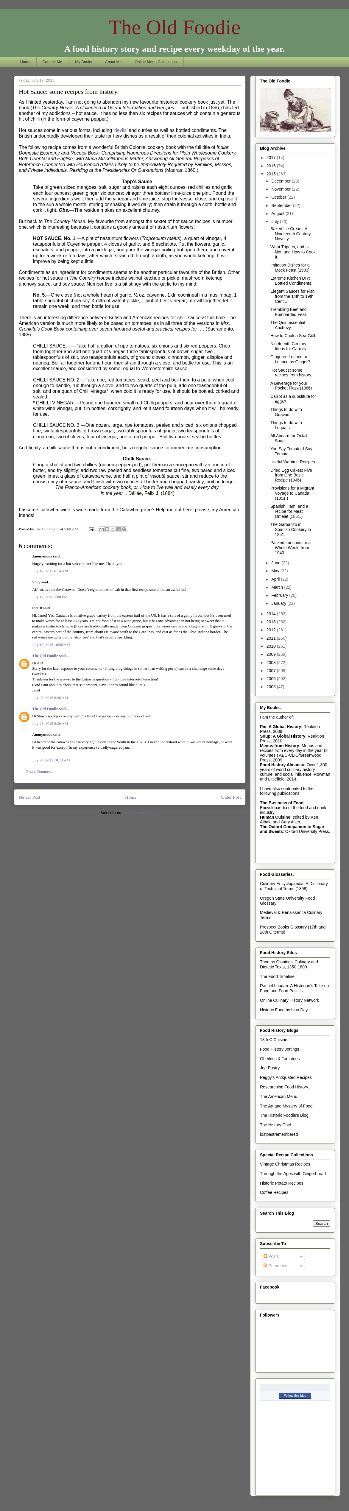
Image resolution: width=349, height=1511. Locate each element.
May (275, 570)
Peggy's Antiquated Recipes (286, 1077)
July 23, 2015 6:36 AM (50, 697)
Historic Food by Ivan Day (284, 1009)
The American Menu (278, 1096)
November (281, 189)
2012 (272, 629)
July (275, 221)
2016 (272, 165)
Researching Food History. (284, 1087)
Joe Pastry (270, 1068)
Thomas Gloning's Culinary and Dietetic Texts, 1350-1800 (289, 964)
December (281, 181)
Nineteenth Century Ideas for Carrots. (288, 346)
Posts (271, 1256)
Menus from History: (280, 745)
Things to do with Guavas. (286, 412)
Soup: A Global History (282, 736)
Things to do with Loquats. (286, 425)
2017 (272, 157)
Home (25, 62)
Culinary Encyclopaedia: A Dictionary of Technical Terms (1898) (294, 886)
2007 (272, 670)
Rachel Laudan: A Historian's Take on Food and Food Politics (294, 988)
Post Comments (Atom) (140, 812)
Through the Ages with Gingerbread (293, 1173)
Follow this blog (295, 1395)
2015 (272, 174)
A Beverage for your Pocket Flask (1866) (291, 386)
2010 (272, 646)
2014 (272, 613)
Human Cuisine (275, 817)
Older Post (231, 797)
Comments (276, 1265)
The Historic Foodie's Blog (284, 1115)
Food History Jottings (279, 1049)
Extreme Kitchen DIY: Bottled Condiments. (291, 281)
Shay (36, 582)
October (279, 197)
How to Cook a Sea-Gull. (293, 335)
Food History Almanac (282, 764)
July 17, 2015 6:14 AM (50, 571)
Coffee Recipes (274, 1192)
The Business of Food (281, 802)
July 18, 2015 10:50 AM (51, 644)
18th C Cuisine (273, 1039)
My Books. (84, 62)
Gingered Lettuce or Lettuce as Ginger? (290, 359)
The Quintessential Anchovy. (287, 325)
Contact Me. (52, 62)
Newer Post (29, 797)
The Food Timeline (277, 976)
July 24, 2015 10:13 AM (51, 760)
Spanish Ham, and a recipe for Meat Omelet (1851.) (289, 511)
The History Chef (275, 1124)
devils (120, 130)
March (277, 587)
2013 (272, 621)
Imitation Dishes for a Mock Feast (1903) (290, 267)
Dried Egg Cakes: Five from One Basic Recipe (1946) (291, 475)
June (276, 562)
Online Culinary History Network (289, 1000)
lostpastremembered (279, 1134)
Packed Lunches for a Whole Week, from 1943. (290, 547)
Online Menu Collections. (156, 62)
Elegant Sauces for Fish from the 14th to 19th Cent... (292, 296)
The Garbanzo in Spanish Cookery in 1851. (290, 529)
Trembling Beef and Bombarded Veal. (288, 312)
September (282, 205)
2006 (272, 678)
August (278, 213)
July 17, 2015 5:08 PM (50, 597)
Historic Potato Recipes (281, 1183)
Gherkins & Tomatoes (280, 1058)
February (280, 595)
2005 (272, 686)
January (279, 603)
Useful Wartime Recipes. (293, 461)
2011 (272, 638)
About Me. (114, 62)
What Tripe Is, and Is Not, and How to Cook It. (293, 251)
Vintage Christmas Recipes (285, 1164)
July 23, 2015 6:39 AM (50, 723)
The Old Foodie (174, 27)
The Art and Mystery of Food (286, 1106)
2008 (272, 662)
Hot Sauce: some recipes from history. (291, 373)
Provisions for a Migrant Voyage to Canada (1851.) (292, 493)
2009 (272, 654)
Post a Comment (39, 771)
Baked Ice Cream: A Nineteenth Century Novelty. (290, 233)
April (276, 579)
